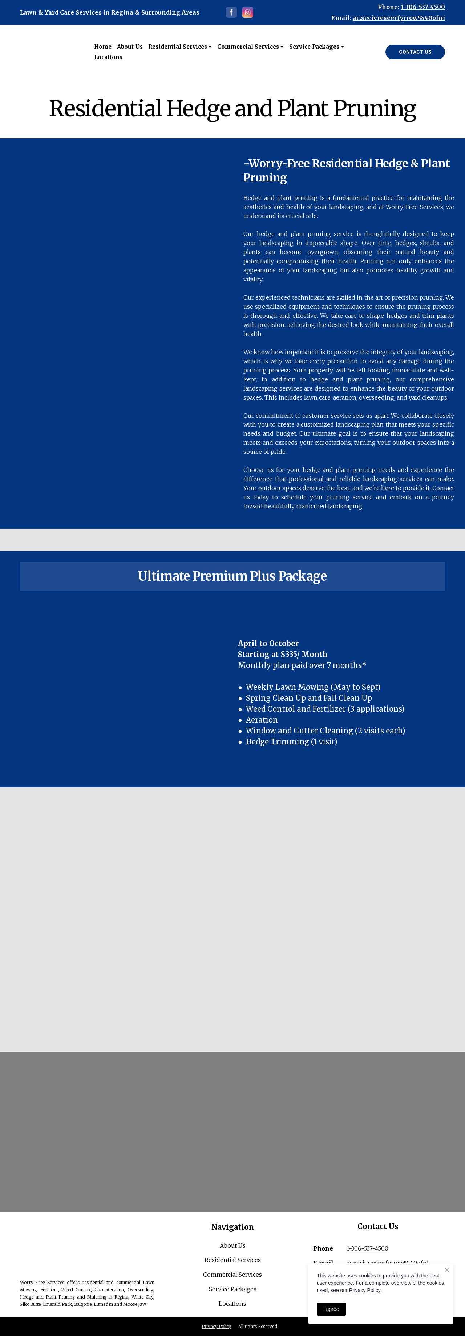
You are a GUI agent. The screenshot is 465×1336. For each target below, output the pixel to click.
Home (103, 46)
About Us (130, 46)
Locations (108, 57)
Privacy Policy (216, 1326)
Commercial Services (232, 1274)
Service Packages (232, 1289)
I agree (331, 1309)
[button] (231, 12)
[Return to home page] (87, 1244)
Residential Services (177, 46)
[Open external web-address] (51, 52)
